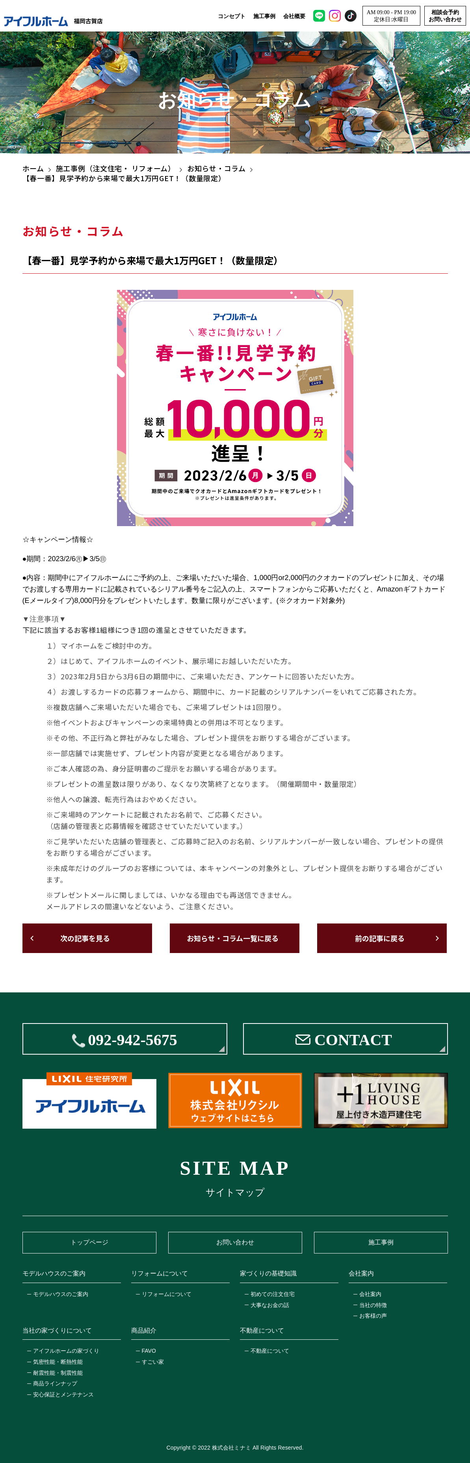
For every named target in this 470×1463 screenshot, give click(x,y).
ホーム (33, 168)
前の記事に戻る (380, 938)
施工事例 (264, 16)
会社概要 (294, 16)
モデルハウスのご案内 (60, 1294)
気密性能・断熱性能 (58, 1362)
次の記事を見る (85, 938)
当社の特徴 (373, 1305)
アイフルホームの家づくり (66, 1351)
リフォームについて (166, 1294)
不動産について (270, 1351)
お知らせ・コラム (216, 168)
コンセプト (231, 16)
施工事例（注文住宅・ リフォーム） (115, 168)
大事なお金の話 (270, 1305)
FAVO (149, 1351)
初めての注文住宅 (273, 1294)
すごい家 (153, 1362)
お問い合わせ (235, 1242)
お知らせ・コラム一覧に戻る (233, 938)
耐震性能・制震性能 (58, 1373)
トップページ (89, 1242)
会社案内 (370, 1294)
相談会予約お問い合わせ (445, 15)
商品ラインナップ (55, 1383)
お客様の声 (373, 1316)
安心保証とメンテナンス (63, 1394)
